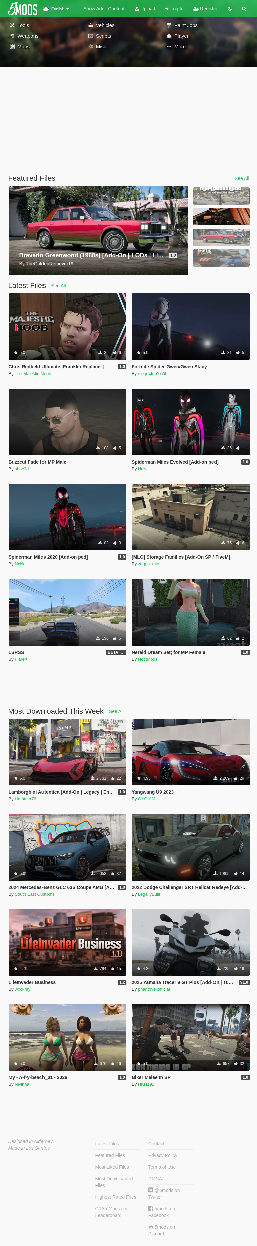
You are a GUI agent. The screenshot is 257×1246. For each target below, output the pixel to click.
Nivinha (22, 1084)
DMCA (155, 1178)
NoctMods (148, 659)
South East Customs (35, 894)
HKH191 (146, 1084)
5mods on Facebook (161, 1212)
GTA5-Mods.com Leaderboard (113, 1212)
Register (205, 8)
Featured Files (110, 1155)
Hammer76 (25, 798)
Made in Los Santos (29, 1148)
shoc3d (22, 468)
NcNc (143, 468)
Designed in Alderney (30, 1141)
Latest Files (107, 1143)
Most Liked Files (112, 1167)
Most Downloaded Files (114, 1182)
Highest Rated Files (115, 1197)
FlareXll (22, 659)
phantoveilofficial (154, 989)
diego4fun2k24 (152, 373)
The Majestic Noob (33, 373)
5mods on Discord (161, 1230)
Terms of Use (162, 1167)
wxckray (22, 989)
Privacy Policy (162, 1155)
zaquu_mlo (148, 563)
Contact (156, 1143)
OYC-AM (146, 798)
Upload (145, 8)
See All (242, 178)
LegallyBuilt (149, 894)
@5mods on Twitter (164, 1193)
